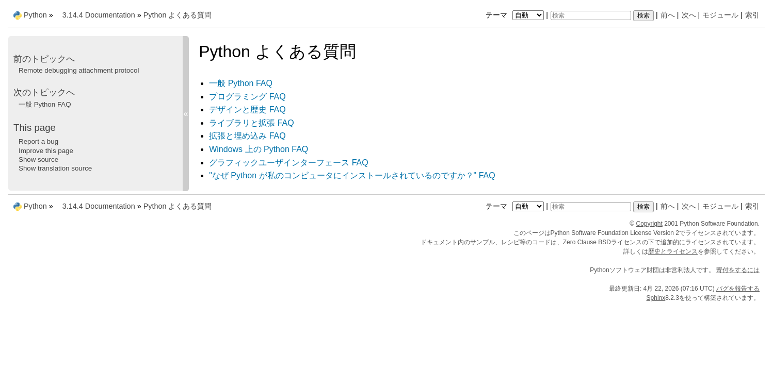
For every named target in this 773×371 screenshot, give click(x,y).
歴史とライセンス (673, 251)
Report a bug (38, 141)
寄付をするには (738, 270)
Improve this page (46, 151)
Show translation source (55, 168)
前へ (668, 15)
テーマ (516, 15)
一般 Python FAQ (240, 83)
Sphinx (656, 297)
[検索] (591, 15)
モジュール (720, 15)
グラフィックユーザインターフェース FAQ (288, 162)
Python (35, 15)
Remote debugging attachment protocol (79, 70)
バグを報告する (738, 288)
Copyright (649, 223)
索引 (752, 15)
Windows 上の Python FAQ (258, 149)
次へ (689, 15)
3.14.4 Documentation (98, 15)
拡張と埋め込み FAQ (247, 135)
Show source (38, 159)
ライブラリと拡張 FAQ (251, 123)
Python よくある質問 (177, 15)
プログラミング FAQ (247, 96)
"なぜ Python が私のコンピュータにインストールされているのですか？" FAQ (352, 175)
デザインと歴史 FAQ (247, 109)
